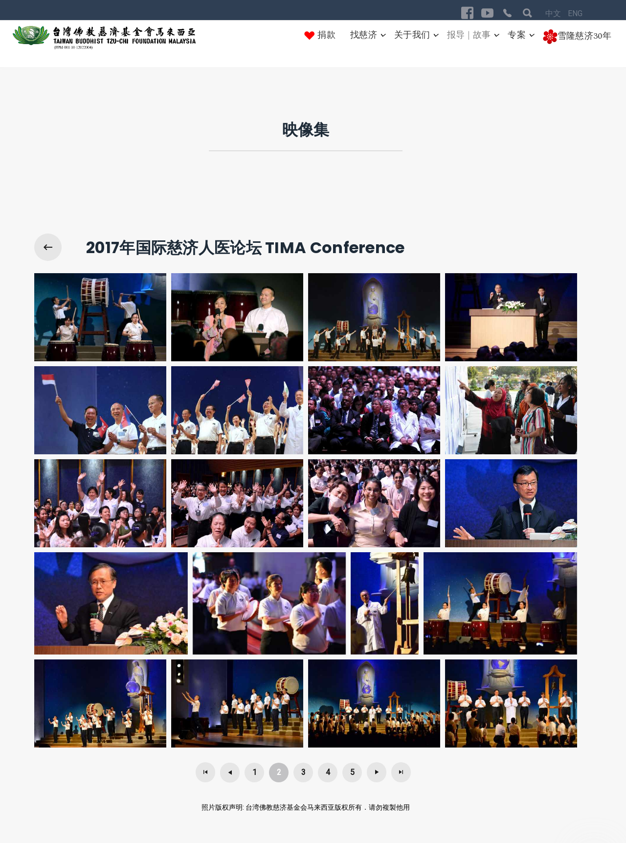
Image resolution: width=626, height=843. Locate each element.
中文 (554, 13)
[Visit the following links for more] (467, 13)
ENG (575, 13)
